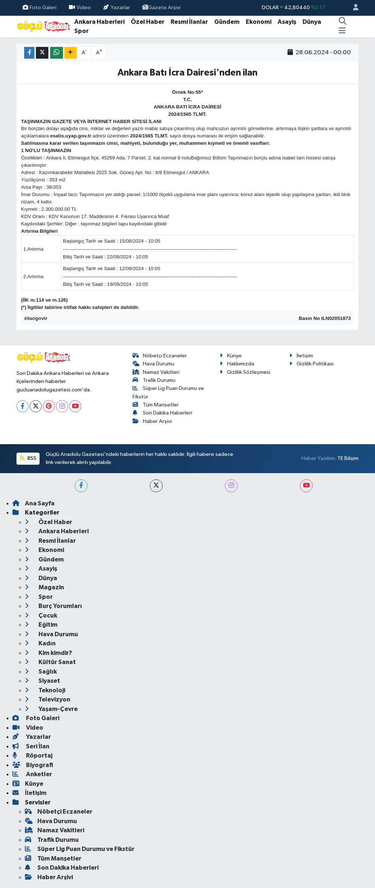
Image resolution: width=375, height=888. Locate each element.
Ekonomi (258, 22)
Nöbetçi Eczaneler (160, 355)
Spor (81, 31)
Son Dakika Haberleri (163, 413)
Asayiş (287, 22)
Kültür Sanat (50, 662)
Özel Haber (147, 22)
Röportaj (32, 755)
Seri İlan (30, 746)
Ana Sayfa (33, 503)
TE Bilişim (348, 458)
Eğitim (41, 625)
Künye (231, 355)
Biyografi (32, 765)
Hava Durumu (154, 363)
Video (80, 7)
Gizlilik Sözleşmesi (245, 372)
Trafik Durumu (154, 380)
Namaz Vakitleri (156, 372)
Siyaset (42, 681)
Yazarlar (116, 7)
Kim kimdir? (48, 653)
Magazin (44, 587)
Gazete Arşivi (161, 7)
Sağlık (41, 671)
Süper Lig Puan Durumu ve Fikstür (79, 849)
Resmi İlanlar (189, 22)
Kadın (40, 643)
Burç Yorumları (53, 606)
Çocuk (41, 615)
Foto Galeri (39, 7)
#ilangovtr (36, 318)
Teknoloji (45, 690)
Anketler (32, 774)
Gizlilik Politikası (311, 363)
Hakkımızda (237, 363)
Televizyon (47, 699)
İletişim (301, 355)
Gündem (227, 22)
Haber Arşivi (152, 421)
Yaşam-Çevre (51, 709)
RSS (28, 458)
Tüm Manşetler (156, 405)
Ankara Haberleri (99, 22)
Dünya (311, 22)
